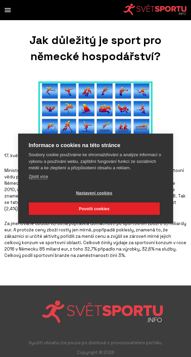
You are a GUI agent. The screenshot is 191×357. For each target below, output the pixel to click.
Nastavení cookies (94, 192)
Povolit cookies (94, 208)
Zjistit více (38, 176)
